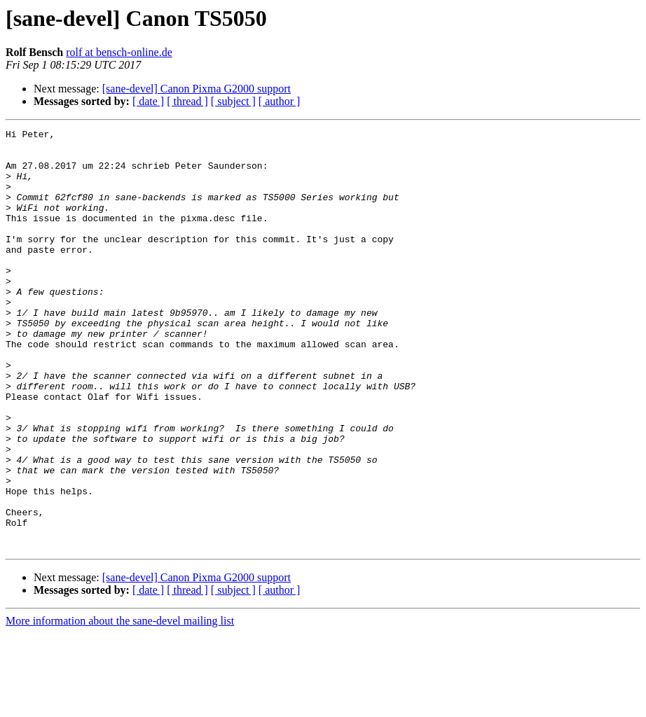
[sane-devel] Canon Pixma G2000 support (196, 89)
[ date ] (148, 101)
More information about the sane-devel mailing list (120, 705)
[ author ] (280, 101)
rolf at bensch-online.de (119, 52)
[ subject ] (233, 101)
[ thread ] (187, 101)
